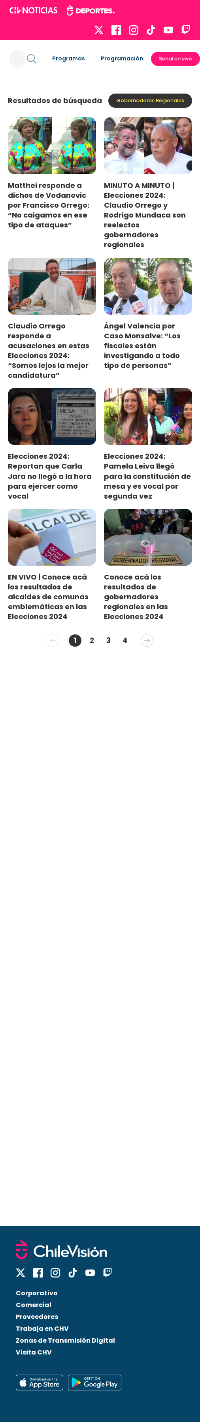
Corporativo (37, 1293)
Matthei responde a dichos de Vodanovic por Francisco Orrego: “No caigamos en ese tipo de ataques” (48, 205)
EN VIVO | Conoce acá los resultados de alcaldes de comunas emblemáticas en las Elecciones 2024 (48, 597)
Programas (68, 58)
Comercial (33, 1304)
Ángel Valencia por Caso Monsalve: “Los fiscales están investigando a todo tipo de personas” (142, 346)
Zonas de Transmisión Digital (65, 1340)
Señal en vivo (175, 58)
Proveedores (37, 1316)
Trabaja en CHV (42, 1328)
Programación (122, 58)
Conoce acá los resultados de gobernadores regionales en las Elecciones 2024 (136, 597)
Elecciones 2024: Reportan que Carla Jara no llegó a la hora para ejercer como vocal (50, 476)
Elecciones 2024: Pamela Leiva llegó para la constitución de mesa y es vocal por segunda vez (147, 476)
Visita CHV (34, 1352)
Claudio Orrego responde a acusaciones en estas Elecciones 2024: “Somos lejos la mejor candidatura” (48, 351)
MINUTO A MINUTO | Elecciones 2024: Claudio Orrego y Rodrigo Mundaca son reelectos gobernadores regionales (145, 215)
